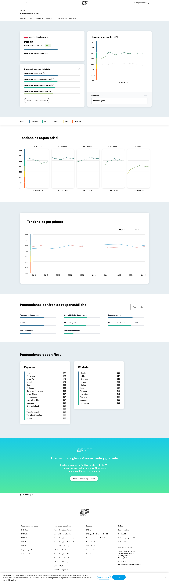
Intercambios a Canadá (61, 546)
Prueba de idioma (92, 542)
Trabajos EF (122, 542)
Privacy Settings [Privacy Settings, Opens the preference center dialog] (104, 577)
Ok (119, 577)
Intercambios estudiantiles (62, 534)
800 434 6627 (123, 561)
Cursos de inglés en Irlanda (62, 554)
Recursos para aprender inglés (96, 538)
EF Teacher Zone (92, 546)
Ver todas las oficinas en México (129, 564)
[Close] (165, 577)
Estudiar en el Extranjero (61, 562)
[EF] (85, 3)
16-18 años (24, 534)
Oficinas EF (122, 534)
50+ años (24, 546)
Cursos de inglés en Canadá (62, 530)
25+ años (24, 542)
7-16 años (24, 530)
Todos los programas (60, 570)
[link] (29, 12)
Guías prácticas (91, 550)
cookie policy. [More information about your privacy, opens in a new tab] (11, 580)
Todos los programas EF (126, 538)
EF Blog (88, 530)
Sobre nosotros (123, 530)
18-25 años (25, 538)
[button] (24, 3)
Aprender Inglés (58, 566)
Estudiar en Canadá (60, 550)
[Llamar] (140, 3)
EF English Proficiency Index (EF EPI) (98, 534)
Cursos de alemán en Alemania (63, 558)
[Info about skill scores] (79, 69)
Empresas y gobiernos (28, 550)
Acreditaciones (91, 554)
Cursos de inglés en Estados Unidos (65, 542)
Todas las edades (27, 554)
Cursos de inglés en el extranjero (64, 538)
